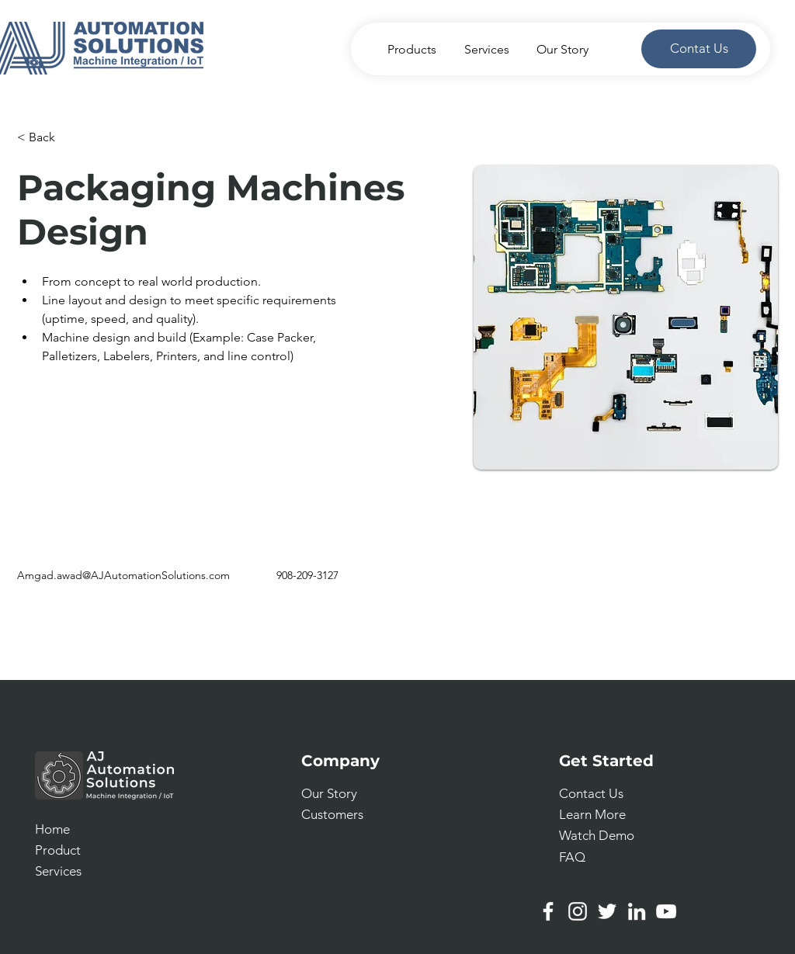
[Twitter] (607, 911)
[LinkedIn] (636, 911)
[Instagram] (577, 911)
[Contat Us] (698, 48)
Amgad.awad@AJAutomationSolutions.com (123, 575)
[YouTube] (666, 911)
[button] (591, 793)
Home (52, 829)
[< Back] (47, 138)
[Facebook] (548, 911)
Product (58, 850)
